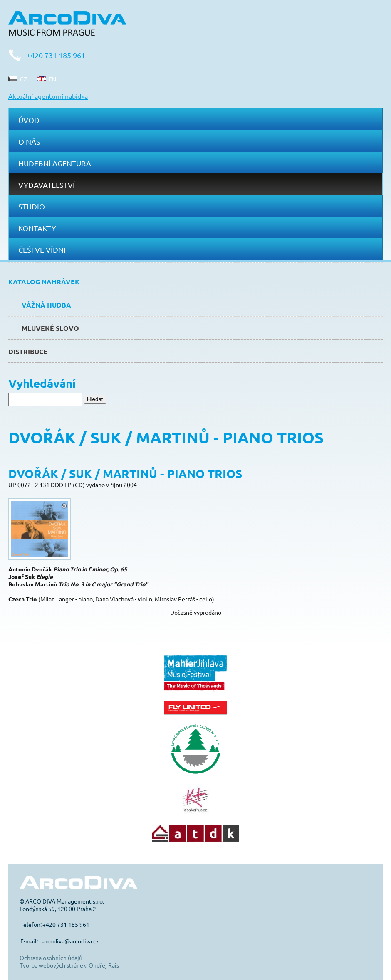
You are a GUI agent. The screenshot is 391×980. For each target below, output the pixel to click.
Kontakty (37, 228)
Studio (31, 206)
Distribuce (27, 351)
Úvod (29, 120)
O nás (29, 141)
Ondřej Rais (104, 965)
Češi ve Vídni (42, 249)
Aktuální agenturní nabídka (48, 96)
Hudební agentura (54, 163)
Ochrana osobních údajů (51, 957)
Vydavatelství (46, 184)
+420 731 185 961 (55, 55)
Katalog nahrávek (43, 281)
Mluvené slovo (50, 328)
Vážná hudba (46, 304)
